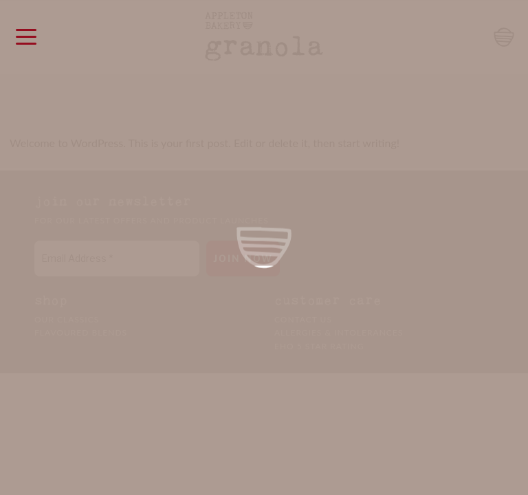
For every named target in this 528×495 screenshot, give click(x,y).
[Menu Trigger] (26, 36)
